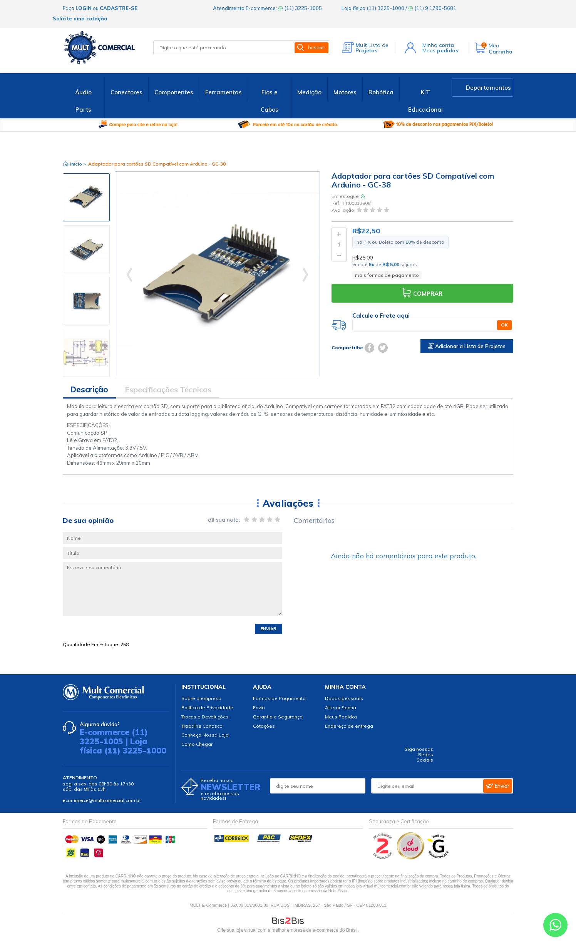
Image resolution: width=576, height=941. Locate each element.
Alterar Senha (340, 707)
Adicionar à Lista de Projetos (467, 346)
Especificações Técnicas (168, 389)
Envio (259, 707)
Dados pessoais (344, 698)
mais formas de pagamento (387, 275)
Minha (438, 45)
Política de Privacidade (207, 707)
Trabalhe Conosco (202, 726)
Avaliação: (344, 210)
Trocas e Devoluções (205, 717)
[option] (86, 197)
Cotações (264, 726)
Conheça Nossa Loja (205, 735)
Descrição (89, 389)
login (83, 8)
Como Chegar (197, 744)
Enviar (268, 628)
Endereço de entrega (349, 726)
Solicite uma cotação (80, 18)
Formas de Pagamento (279, 698)
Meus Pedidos (341, 717)
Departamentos (488, 87)
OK (504, 325)
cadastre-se (118, 8)
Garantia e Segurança (278, 717)
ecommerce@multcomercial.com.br (102, 800)
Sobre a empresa (201, 698)
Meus (440, 50)
